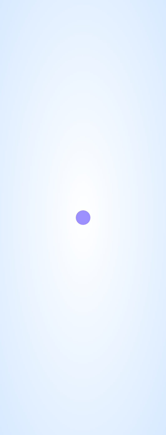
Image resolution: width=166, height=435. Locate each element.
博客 (35, 127)
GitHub (15, 127)
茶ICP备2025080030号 (113, 430)
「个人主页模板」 (97, 425)
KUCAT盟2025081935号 (83, 430)
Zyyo (74, 425)
